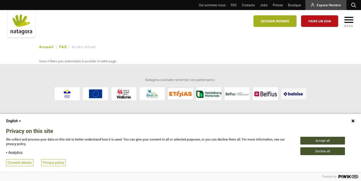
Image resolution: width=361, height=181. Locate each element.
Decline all (322, 151)
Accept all (322, 141)
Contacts (248, 5)
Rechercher (355, 5)
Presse (278, 5)
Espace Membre (329, 5)
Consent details (20, 163)
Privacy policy (53, 163)
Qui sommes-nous (212, 5)
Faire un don (319, 21)
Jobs (263, 5)
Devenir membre (275, 21)
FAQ (234, 5)
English (14, 121)
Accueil (46, 46)
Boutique (294, 5)
